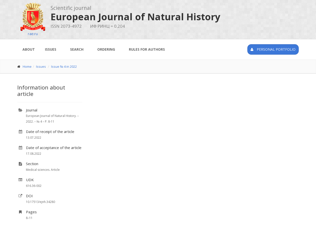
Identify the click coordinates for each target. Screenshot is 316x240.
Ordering (106, 49)
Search (76, 49)
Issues (50, 49)
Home (27, 66)
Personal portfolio (273, 49)
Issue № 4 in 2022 (64, 66)
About (28, 49)
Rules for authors (147, 49)
